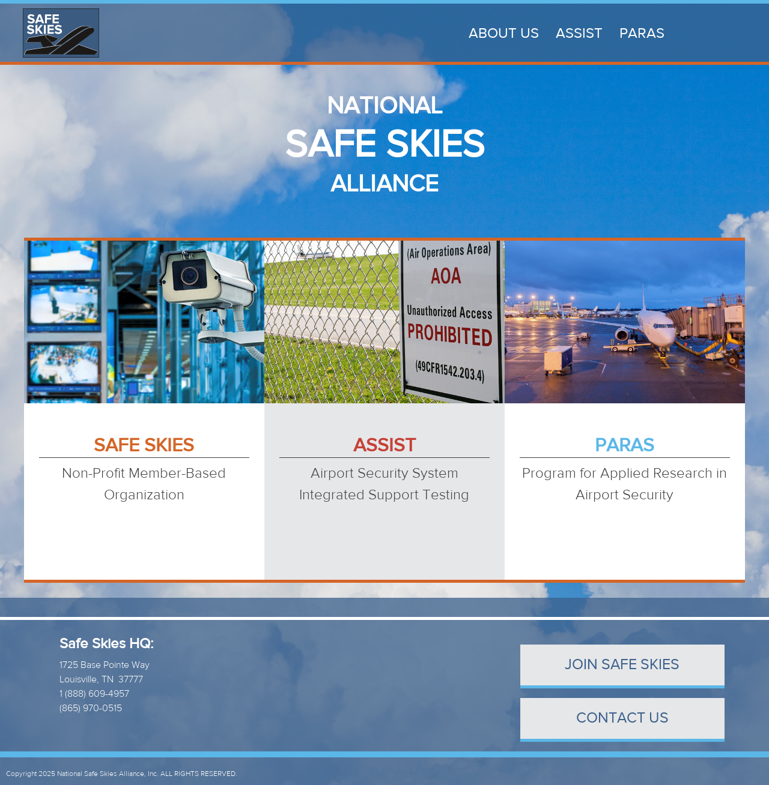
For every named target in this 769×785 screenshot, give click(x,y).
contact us (622, 718)
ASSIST (579, 33)
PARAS (641, 33)
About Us (504, 33)
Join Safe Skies (622, 664)
